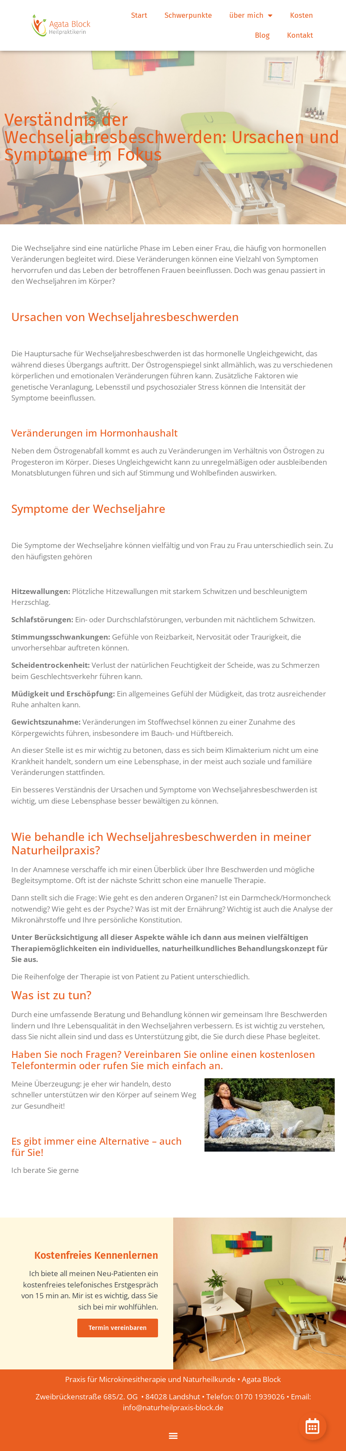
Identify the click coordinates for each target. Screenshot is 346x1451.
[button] (173, 1435)
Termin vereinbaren (118, 1328)
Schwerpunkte (188, 15)
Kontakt (300, 35)
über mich (251, 15)
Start (139, 15)
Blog (262, 35)
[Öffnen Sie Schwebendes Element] (312, 1426)
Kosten (301, 15)
